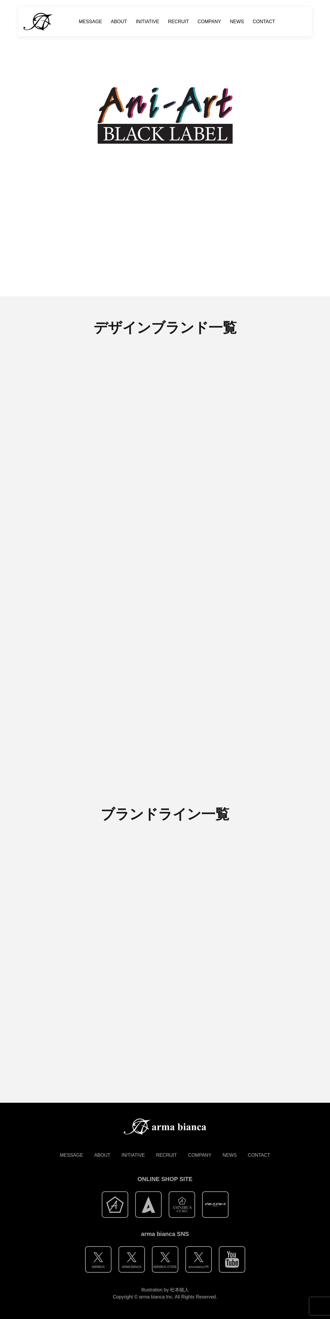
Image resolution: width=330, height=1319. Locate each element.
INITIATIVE (147, 21)
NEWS (237, 21)
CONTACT (264, 21)
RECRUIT (178, 21)
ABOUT (119, 21)
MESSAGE (90, 21)
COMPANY (209, 21)
